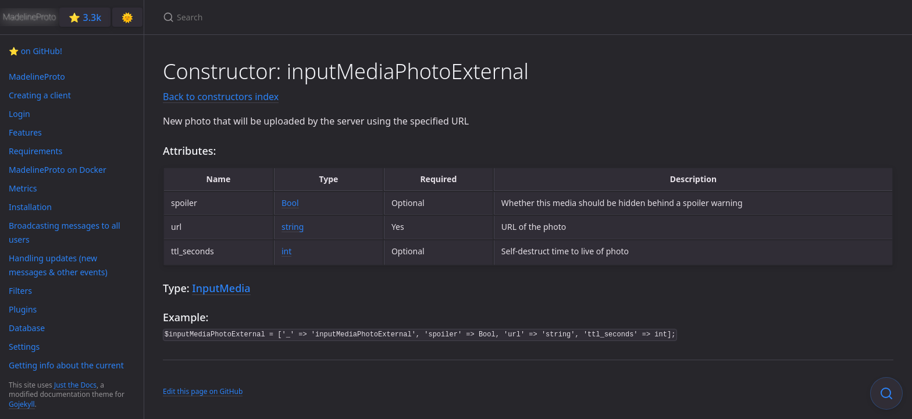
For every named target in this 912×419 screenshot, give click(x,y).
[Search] (300, 17)
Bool (290, 202)
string (293, 226)
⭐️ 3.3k (85, 17)
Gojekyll (22, 404)
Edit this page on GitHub (203, 391)
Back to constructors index (221, 96)
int (286, 251)
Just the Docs (75, 385)
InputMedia (221, 288)
